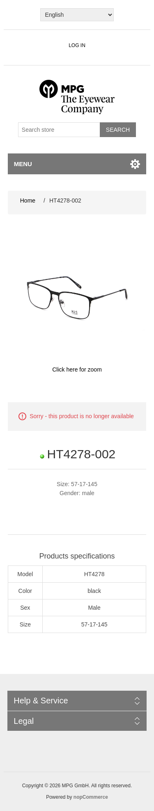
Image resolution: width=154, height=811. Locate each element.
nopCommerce (91, 797)
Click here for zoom (77, 369)
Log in (77, 45)
